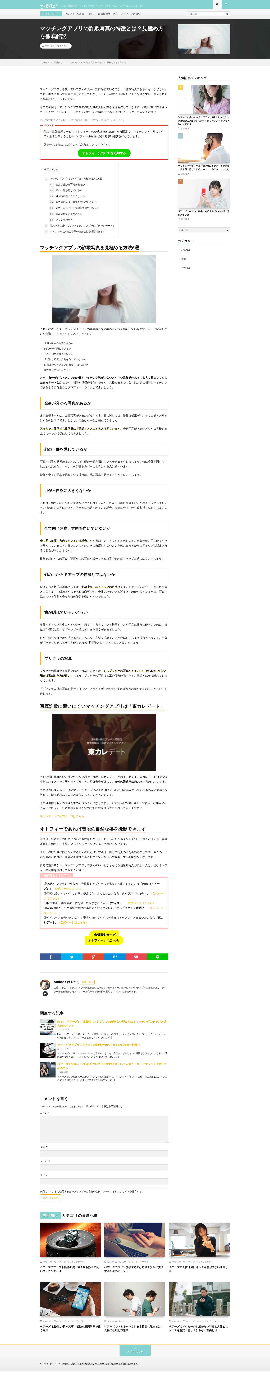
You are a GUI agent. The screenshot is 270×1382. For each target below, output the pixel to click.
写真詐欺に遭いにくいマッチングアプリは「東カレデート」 (79, 229)
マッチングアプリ (75, 1265)
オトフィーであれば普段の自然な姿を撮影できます (74, 235)
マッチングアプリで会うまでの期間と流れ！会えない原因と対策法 (98, 1048)
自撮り (91, 17)
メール (45, 1164)
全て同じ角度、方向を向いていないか (73, 206)
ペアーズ (61, 1265)
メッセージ (219, 1326)
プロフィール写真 (74, 17)
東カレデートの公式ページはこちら (62, 819)
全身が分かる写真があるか (67, 188)
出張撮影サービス (108, 17)
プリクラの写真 (61, 223)
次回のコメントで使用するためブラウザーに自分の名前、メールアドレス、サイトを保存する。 (92, 1195)
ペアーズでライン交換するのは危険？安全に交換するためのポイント (134, 1273)
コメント (45, 1116)
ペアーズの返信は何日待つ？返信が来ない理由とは (199, 1273)
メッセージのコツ (130, 17)
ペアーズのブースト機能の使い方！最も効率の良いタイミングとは (70, 1273)
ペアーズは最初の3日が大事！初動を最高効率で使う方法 (69, 1333)
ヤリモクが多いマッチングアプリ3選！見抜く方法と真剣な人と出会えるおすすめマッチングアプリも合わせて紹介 (204, 124)
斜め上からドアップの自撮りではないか (74, 212)
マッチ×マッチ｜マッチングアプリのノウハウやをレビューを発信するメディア (102, 1374)
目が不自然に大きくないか (67, 200)
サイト (43, 1178)
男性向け (64, 49)
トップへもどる (135, 1362)
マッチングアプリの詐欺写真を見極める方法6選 (73, 182)
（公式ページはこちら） (67, 892)
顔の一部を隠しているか (65, 194)
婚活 (183, 261)
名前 (44, 1151)
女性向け (185, 132)
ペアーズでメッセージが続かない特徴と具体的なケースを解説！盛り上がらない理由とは (199, 1336)
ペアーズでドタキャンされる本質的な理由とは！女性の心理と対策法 (134, 1333)
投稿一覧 (86, 985)
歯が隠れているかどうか (65, 217)
